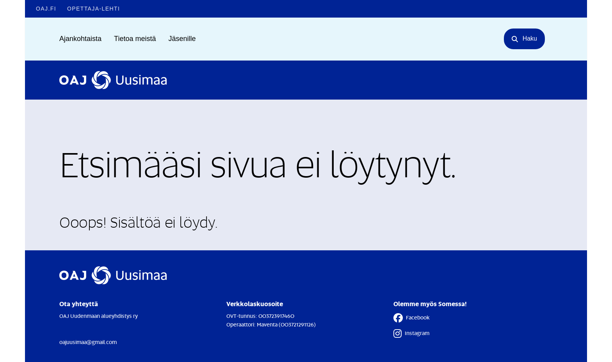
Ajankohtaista (80, 39)
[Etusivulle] (113, 80)
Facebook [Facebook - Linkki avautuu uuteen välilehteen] (411, 318)
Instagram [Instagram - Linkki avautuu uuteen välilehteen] (411, 333)
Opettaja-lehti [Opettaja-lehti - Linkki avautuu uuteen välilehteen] (93, 8)
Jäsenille (182, 39)
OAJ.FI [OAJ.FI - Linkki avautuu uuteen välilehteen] (46, 8)
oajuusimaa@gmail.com (88, 342)
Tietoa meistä (135, 39)
